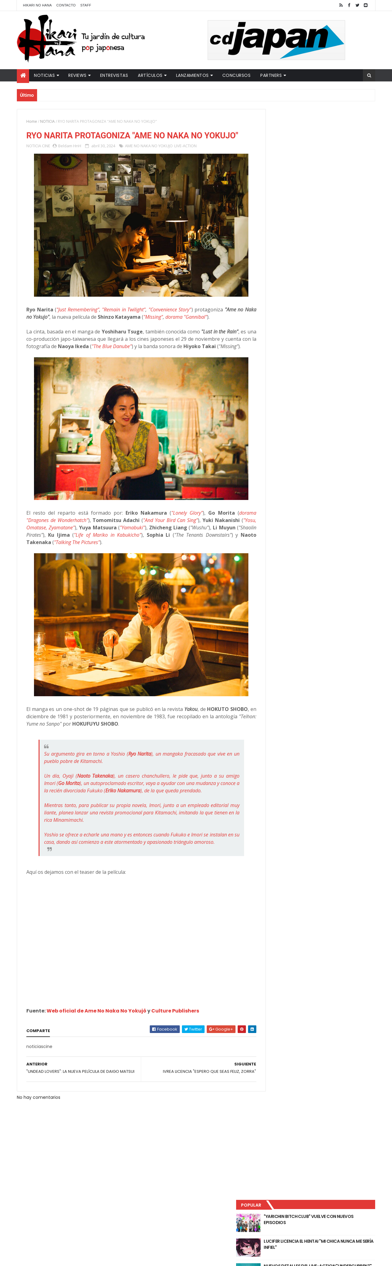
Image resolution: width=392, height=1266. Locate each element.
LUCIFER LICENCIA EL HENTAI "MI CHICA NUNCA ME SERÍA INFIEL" (330, 153)
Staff (85, 5)
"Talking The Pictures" (126, 561)
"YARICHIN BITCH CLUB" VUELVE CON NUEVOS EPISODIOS (328, 128)
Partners (271, 75)
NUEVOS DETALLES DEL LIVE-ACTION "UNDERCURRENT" (327, 178)
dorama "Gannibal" (198, 328)
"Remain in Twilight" (123, 321)
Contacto (66, 5)
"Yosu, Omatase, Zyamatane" (60, 546)
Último (292, 202)
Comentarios (347, 202)
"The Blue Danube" (149, 358)
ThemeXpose (125, 1257)
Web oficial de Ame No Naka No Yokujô (96, 1044)
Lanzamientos (192, 75)
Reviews (77, 75)
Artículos (150, 75)
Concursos (236, 75)
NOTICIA (47, 121)
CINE (46, 157)
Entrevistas (114, 75)
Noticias (44, 75)
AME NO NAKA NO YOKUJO (149, 157)
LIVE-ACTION (185, 157)
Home (31, 121)
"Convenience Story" (169, 321)
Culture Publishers (175, 1044)
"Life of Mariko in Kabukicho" (147, 553)
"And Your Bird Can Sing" (172, 539)
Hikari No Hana (37, 5)
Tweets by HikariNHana (288, 238)
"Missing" (165, 328)
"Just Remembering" (77, 321)
